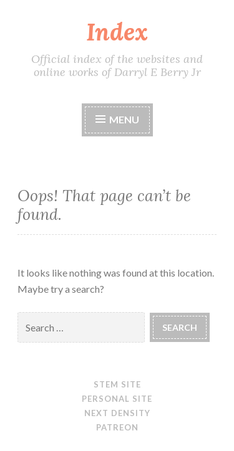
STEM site (117, 384)
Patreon (117, 427)
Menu (124, 119)
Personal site (117, 399)
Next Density (117, 413)
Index (117, 31)
